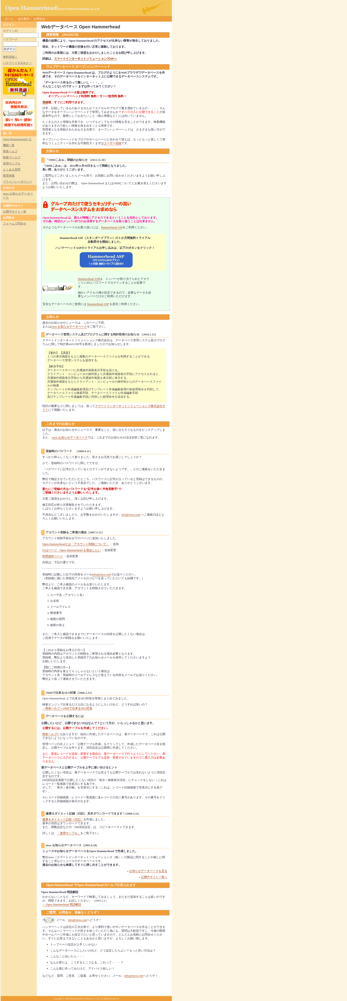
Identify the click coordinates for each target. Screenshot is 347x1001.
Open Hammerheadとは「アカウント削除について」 (75, 544)
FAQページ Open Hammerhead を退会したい (71, 550)
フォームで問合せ (14, 223)
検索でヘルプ (11, 157)
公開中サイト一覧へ (154, 877)
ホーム (9, 18)
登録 (45, 102)
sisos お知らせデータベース (69, 326)
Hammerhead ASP (112, 227)
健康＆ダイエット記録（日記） (62, 819)
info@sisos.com (130, 514)
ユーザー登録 (112, 143)
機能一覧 (9, 145)
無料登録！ (10, 56)
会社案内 (23, 18)
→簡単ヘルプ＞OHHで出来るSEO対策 (67, 708)
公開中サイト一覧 (14, 211)
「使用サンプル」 (68, 833)
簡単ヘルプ (49, 734)
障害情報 (9, 175)
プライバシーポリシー (17, 181)
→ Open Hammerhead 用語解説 (61, 904)
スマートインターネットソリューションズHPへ (85, 58)
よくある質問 (11, 169)
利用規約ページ (52, 556)
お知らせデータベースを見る (148, 871)
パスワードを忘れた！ (17, 63)
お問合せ (39, 18)
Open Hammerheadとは (17, 139)
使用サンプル (11, 163)
